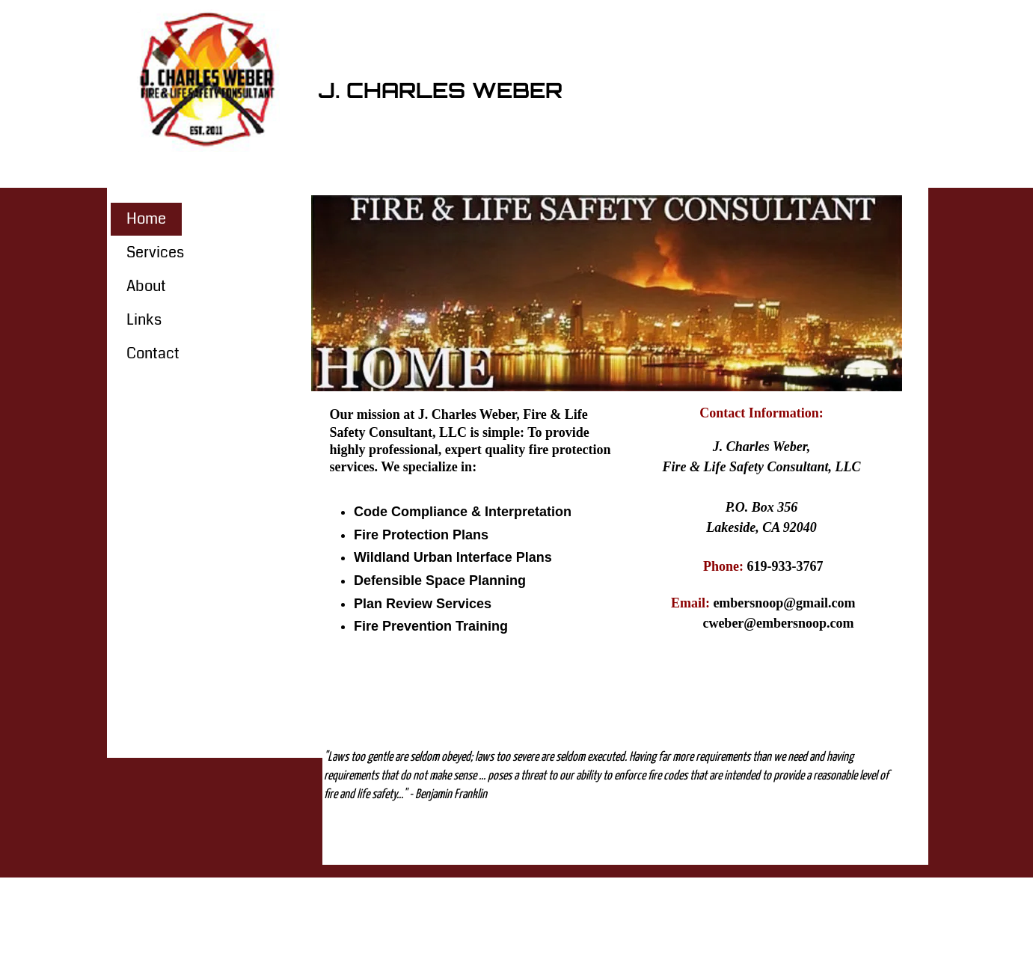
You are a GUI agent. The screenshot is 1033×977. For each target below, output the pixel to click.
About (146, 286)
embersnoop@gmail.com (784, 602)
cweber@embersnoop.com (777, 623)
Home (146, 219)
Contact (153, 353)
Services (155, 252)
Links (144, 320)
